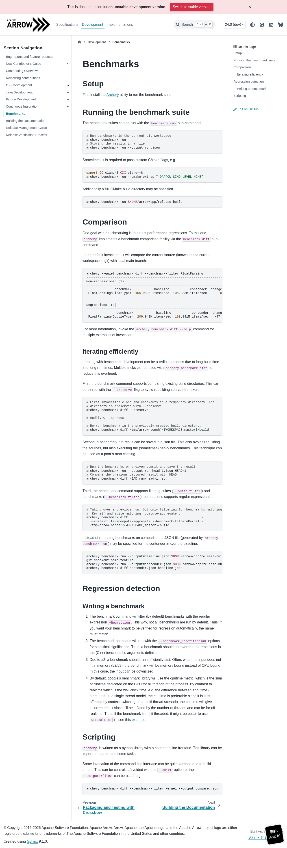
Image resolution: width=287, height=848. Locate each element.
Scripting (239, 95)
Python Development (21, 99)
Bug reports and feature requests (29, 56)
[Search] (194, 24)
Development (92, 24)
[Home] (79, 42)
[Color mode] (252, 24)
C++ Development (19, 85)
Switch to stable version (191, 7)
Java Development (19, 92)
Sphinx (32, 841)
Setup (237, 53)
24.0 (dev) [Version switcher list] (233, 24)
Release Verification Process (26, 135)
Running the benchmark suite (254, 60)
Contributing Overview (22, 71)
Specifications (67, 24)
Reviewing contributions (23, 78)
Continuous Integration (22, 106)
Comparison (242, 67)
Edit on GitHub (246, 109)
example (138, 720)
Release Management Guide (26, 128)
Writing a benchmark (252, 89)
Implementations (120, 24)
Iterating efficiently (250, 74)
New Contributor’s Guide (23, 63)
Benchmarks (15, 113)
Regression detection (248, 81)
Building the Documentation (25, 121)
